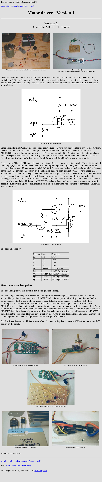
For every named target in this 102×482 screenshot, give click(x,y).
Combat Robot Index (9, 6)
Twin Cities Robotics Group (18, 465)
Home (20, 6)
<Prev (26, 6)
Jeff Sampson (41, 470)
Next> (32, 6)
